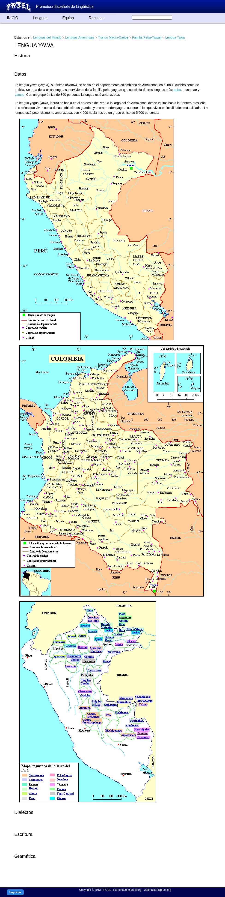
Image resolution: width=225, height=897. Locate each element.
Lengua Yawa (175, 37)
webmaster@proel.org (157, 889)
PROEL (106, 889)
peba (177, 90)
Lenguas (40, 18)
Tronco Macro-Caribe (113, 37)
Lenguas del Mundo (47, 37)
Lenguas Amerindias (80, 37)
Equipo (68, 18)
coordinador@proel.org (127, 889)
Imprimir (15, 892)
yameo (19, 94)
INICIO (12, 18)
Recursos (96, 18)
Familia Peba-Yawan (147, 37)
